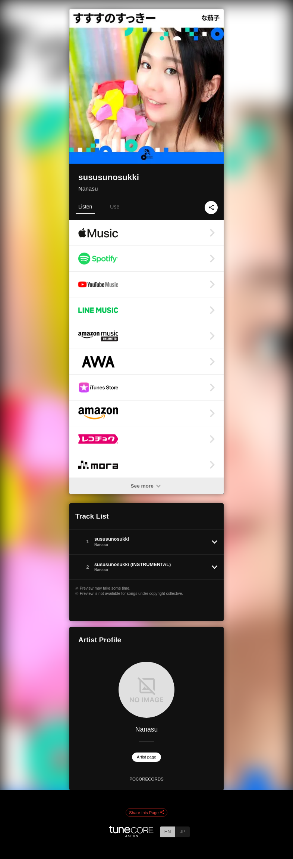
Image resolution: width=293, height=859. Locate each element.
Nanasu (88, 188)
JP (182, 831)
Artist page (146, 757)
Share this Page (146, 812)
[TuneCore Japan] (131, 835)
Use (114, 207)
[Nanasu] (146, 690)
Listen (85, 207)
